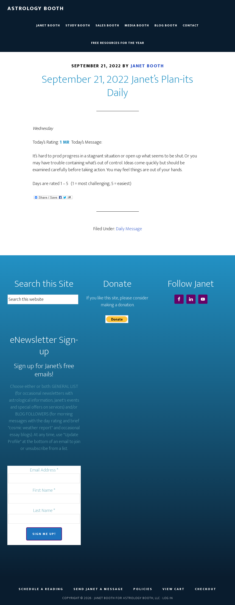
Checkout (205, 589)
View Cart (173, 589)
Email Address (44, 470)
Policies (142, 589)
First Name (44, 490)
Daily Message (129, 229)
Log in (167, 598)
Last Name (44, 510)
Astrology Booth (35, 8)
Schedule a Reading (41, 589)
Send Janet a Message (98, 589)
